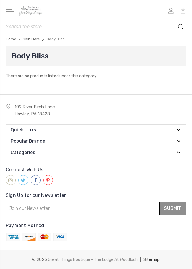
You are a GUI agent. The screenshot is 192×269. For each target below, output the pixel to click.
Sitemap (151, 259)
